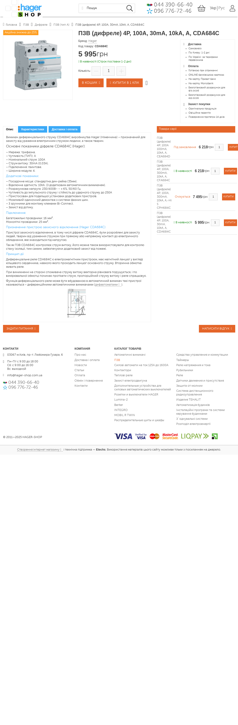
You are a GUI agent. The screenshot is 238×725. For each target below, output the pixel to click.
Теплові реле (123, 375)
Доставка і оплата (87, 360)
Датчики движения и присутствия (200, 381)
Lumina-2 (121, 400)
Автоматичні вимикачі (129, 355)
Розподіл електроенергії (193, 424)
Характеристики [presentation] (32, 129)
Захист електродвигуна (130, 381)
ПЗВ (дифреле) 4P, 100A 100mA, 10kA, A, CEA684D (164, 147)
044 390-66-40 (169, 4)
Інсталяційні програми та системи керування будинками (200, 412)
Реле (179, 375)
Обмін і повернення (88, 381)
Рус (220, 8)
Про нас (80, 355)
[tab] (10, 129)
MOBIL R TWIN (124, 415)
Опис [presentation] (9, 129)
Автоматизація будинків (193, 405)
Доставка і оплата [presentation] (64, 129)
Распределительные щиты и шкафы (139, 420)
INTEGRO (121, 410)
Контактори (122, 370)
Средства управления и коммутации (202, 355)
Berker (118, 405)
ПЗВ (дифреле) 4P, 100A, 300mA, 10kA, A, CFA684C (164, 171)
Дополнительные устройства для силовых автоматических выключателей (142, 388)
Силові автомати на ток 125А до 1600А (141, 365)
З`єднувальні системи (192, 419)
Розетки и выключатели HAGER (136, 395)
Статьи (79, 370)
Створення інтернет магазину (38, 450)
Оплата (79, 375)
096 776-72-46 (168, 11)
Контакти (81, 386)
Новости (80, 365)
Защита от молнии (189, 386)
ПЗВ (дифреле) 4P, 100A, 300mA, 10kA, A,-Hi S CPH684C (164, 196)
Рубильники (184, 370)
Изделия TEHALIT (188, 400)
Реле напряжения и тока (193, 365)
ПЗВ (117, 360)
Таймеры (182, 360)
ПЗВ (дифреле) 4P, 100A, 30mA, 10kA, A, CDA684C (164, 222)
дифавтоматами (106, 284)
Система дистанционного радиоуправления (194, 393)
